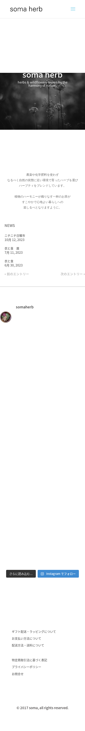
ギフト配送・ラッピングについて (34, 631)
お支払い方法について (26, 638)
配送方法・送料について (28, 645)
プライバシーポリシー (26, 667)
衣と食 (9, 261)
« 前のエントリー (17, 274)
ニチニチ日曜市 (15, 235)
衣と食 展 (12, 248)
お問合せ (18, 674)
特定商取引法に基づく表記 (29, 660)
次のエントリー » (73, 274)
